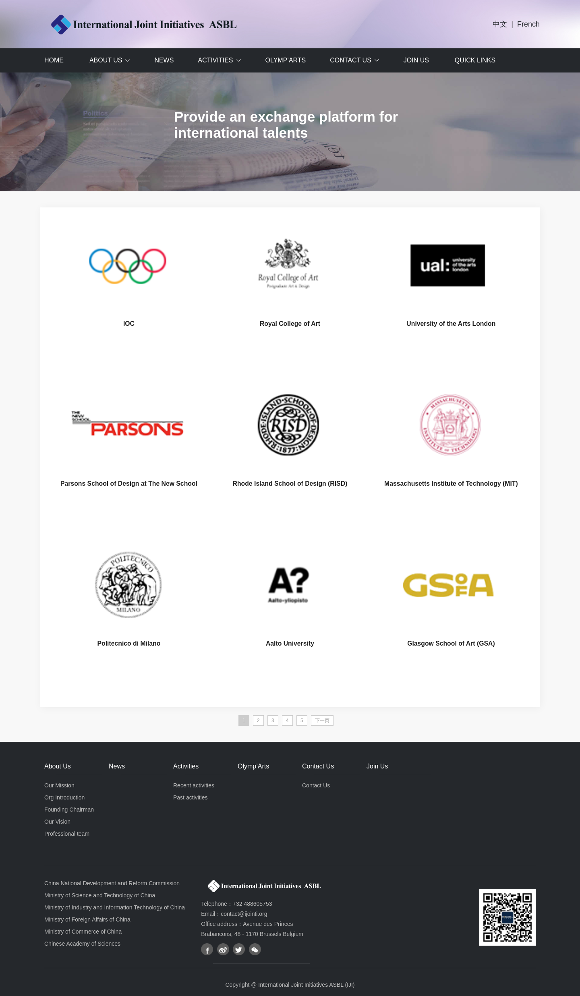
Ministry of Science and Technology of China (99, 896)
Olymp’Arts (285, 60)
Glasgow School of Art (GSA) (451, 644)
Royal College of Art (290, 324)
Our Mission (59, 786)
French (528, 24)
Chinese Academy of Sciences (82, 945)
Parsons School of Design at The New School (129, 484)
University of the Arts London (451, 324)
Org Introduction (64, 798)
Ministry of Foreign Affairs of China (87, 920)
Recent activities (193, 786)
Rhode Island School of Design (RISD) (290, 484)
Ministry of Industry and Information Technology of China (114, 908)
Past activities (190, 798)
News (164, 60)
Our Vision (57, 823)
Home (54, 60)
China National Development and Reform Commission (112, 884)
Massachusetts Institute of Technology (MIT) (451, 484)
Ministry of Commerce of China (83, 933)
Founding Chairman (69, 811)
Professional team (66, 835)
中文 (500, 24)
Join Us (416, 60)
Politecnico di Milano (129, 644)
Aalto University (290, 644)
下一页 (322, 722)
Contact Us (350, 60)
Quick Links (475, 60)
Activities (215, 60)
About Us (105, 60)
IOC (129, 324)
